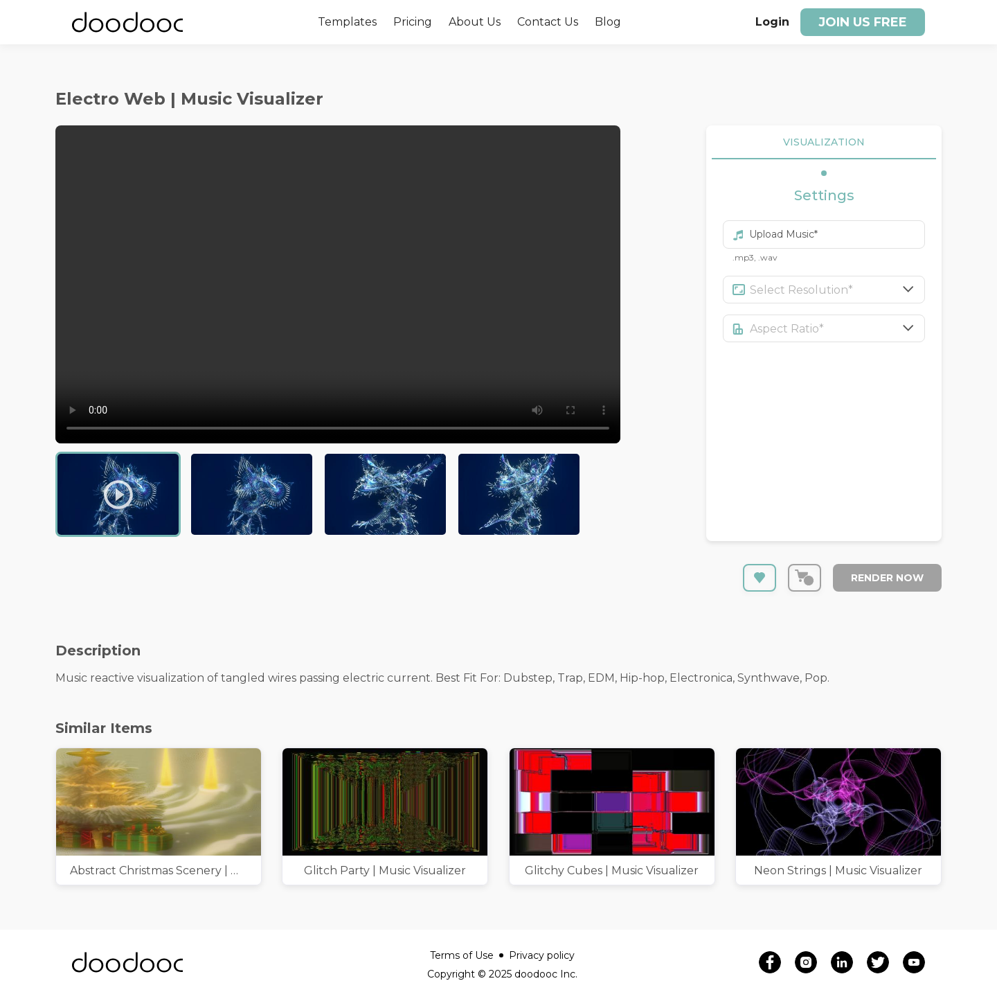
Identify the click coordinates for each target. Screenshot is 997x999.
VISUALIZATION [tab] (824, 142)
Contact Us (547, 21)
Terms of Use (466, 955)
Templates (347, 21)
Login (772, 21)
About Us (475, 21)
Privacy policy (542, 955)
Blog (608, 21)
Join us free (862, 22)
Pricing (412, 21)
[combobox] (838, 289)
